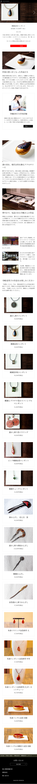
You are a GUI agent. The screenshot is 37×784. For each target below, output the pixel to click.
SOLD (20, 46)
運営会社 (4, 772)
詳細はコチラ (28, 126)
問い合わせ (5, 776)
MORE (18, 764)
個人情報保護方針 (7, 769)
